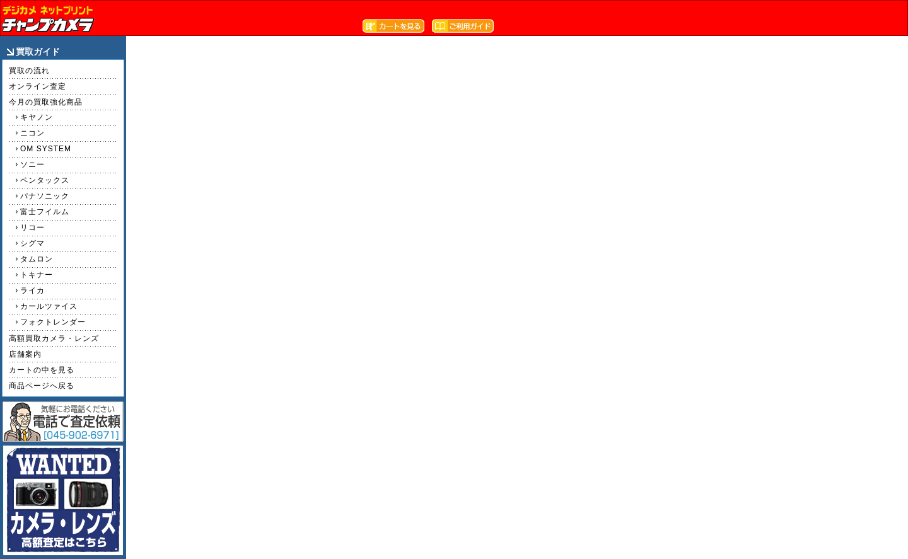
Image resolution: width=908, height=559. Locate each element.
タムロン (36, 259)
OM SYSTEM (45, 148)
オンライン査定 (37, 86)
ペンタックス (44, 180)
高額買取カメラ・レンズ (54, 338)
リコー (32, 227)
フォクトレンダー (53, 322)
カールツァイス (49, 306)
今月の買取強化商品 (46, 102)
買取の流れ (29, 70)
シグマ (32, 243)
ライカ (32, 290)
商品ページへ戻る (41, 385)
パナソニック (44, 196)
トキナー (36, 274)
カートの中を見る (41, 370)
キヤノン (36, 117)
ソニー (32, 164)
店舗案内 (25, 354)
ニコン (32, 133)
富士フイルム (44, 211)
